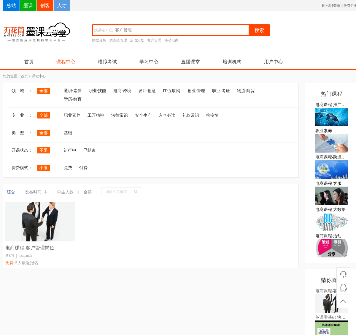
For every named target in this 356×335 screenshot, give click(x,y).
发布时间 (36, 192)
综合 (11, 192)
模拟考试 (107, 61)
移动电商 (171, 40)
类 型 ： (22, 133)
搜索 (259, 30)
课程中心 (65, 61)
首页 (29, 61)
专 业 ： (22, 115)
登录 (336, 6)
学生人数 (65, 192)
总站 (11, 5)
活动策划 (137, 40)
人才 (62, 5)
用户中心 (273, 61)
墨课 (28, 5)
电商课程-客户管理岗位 (29, 247)
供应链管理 (118, 40)
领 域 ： (22, 91)
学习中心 (148, 61)
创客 (45, 5)
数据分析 (99, 40)
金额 (87, 192)
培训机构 (232, 61)
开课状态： (22, 150)
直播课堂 (190, 61)
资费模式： (22, 168)
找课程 (101, 30)
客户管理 (154, 40)
